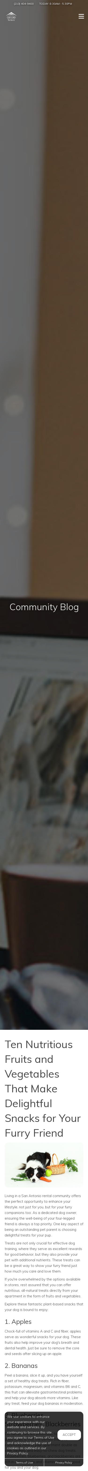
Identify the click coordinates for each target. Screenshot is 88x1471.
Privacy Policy (63, 1462)
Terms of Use (24, 1462)
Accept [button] (69, 1435)
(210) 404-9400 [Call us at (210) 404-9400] (24, 3)
